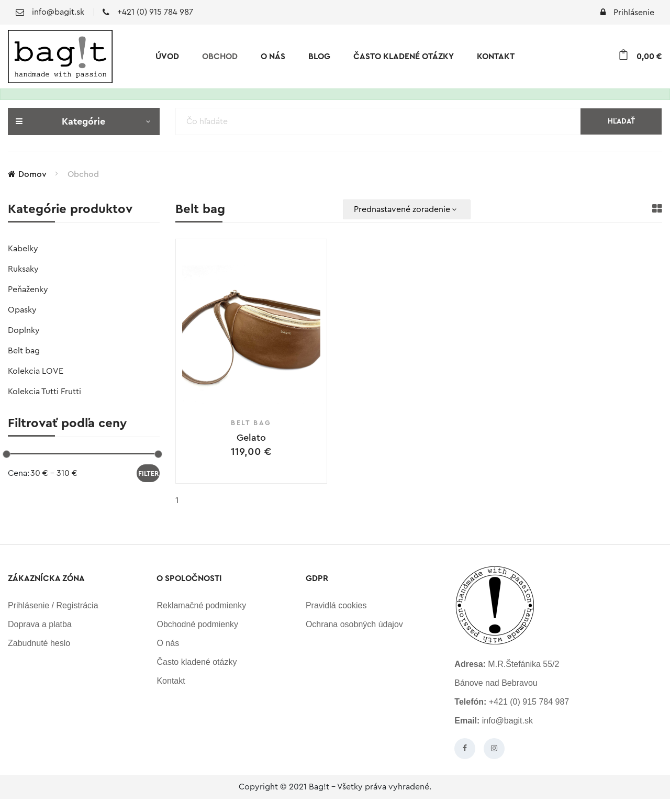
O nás (273, 56)
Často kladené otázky (403, 56)
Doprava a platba (40, 627)
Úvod (167, 56)
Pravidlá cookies (336, 608)
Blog (319, 56)
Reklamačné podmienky (201, 608)
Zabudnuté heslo (39, 646)
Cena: (18, 473)
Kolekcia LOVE (35, 371)
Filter (148, 473)
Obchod (220, 56)
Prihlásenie (627, 12)
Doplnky (24, 330)
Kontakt (496, 56)
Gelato (251, 437)
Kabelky (23, 248)
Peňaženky (28, 289)
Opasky (22, 310)
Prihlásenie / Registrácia (53, 608)
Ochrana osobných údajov (354, 627)
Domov (27, 174)
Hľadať (621, 121)
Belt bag (24, 351)
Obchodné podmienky (197, 627)
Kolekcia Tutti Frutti (44, 391)
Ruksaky (23, 269)
